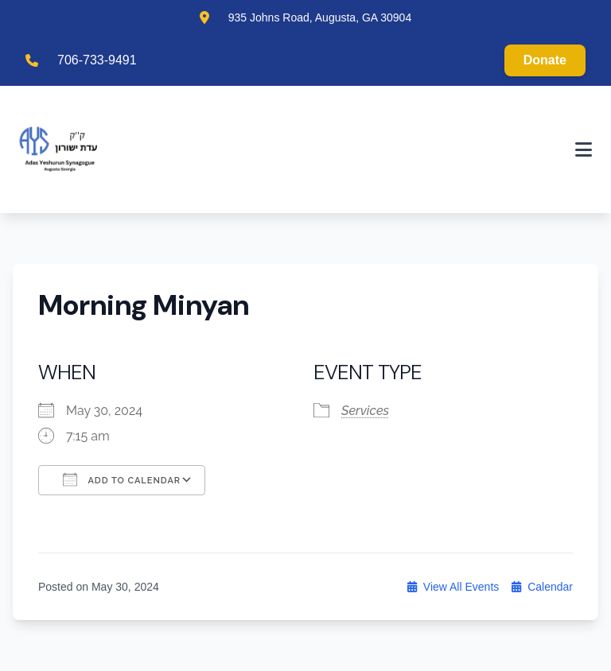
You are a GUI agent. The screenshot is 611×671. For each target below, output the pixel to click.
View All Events (453, 586)
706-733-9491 (97, 60)
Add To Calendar (122, 479)
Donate (544, 60)
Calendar (542, 586)
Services (365, 410)
